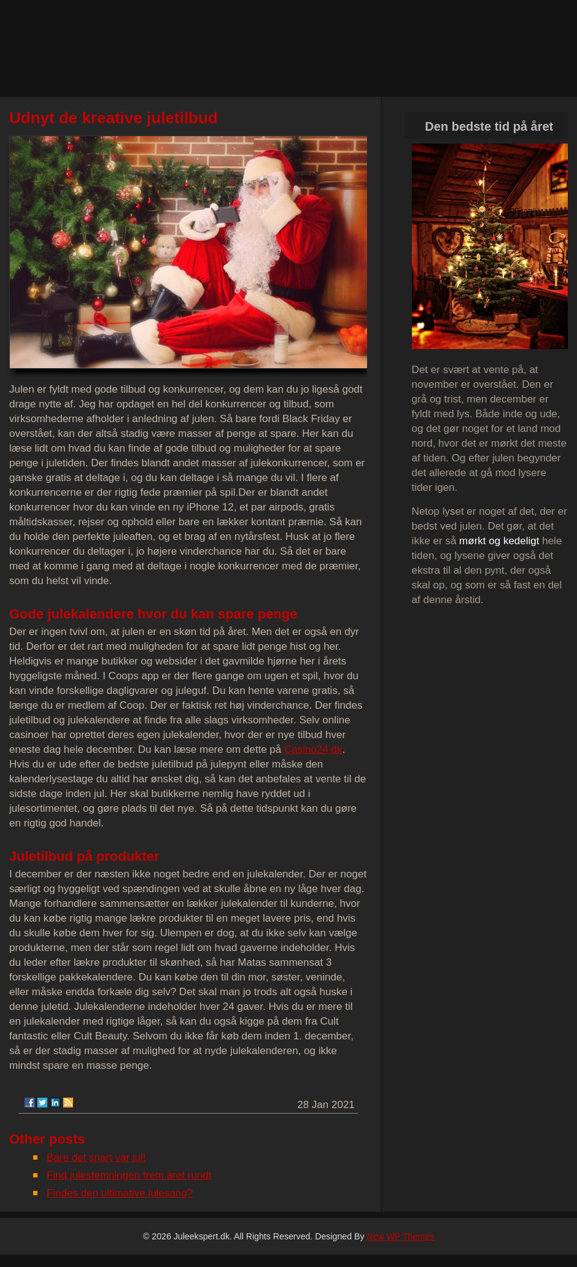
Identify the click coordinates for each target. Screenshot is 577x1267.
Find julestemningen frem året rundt (129, 1175)
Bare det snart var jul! (96, 1157)
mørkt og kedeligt (499, 541)
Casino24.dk (313, 749)
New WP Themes (400, 1236)
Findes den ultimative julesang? (120, 1193)
